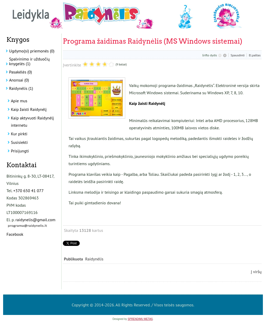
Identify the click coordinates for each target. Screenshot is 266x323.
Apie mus (19, 100)
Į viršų (256, 271)
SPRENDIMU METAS (140, 319)
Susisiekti (19, 142)
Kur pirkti (19, 133)
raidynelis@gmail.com (36, 219)
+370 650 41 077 (28, 190)
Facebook (14, 234)
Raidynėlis (94, 258)
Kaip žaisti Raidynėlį (29, 109)
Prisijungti (20, 150)
